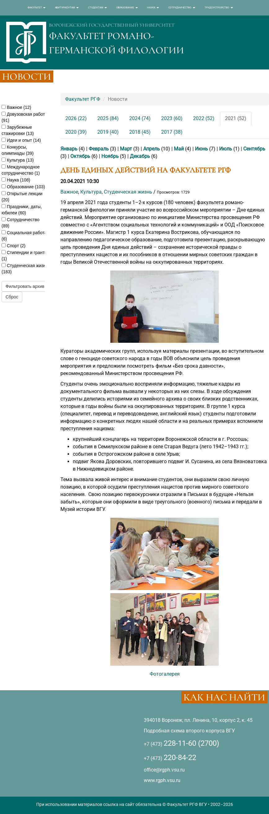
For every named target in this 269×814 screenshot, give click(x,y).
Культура (91, 192)
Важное (69, 192)
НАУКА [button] (153, 7)
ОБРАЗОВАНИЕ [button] (127, 7)
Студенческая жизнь (128, 192)
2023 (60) (172, 118)
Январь (68, 149)
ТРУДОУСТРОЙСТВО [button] (219, 7)
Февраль (99, 149)
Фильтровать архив (25, 286)
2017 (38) (172, 132)
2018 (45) (140, 132)
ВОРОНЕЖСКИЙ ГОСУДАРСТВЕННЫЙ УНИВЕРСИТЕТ (111, 25)
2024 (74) (140, 118)
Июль (225, 149)
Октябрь (80, 156)
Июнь (201, 149)
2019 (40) (108, 132)
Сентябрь (254, 149)
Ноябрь (110, 156)
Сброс (12, 296)
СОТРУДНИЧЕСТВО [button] (181, 7)
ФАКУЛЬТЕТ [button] (37, 7)
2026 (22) (76, 118)
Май (179, 149)
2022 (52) (203, 118)
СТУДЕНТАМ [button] (97, 7)
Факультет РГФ (82, 99)
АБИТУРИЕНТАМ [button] (67, 7)
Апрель (151, 149)
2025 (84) (108, 118)
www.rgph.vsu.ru (162, 780)
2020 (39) (76, 132)
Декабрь (140, 156)
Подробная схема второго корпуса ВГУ (189, 731)
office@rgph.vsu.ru (164, 770)
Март (126, 149)
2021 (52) (235, 118)
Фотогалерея (165, 674)
